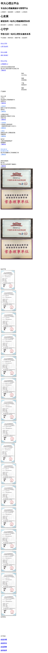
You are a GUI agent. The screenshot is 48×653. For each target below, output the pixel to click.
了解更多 (3, 70)
